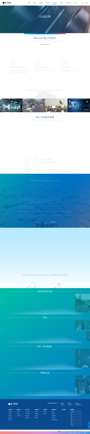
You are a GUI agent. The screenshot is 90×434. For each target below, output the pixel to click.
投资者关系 (68, 2)
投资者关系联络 (54, 419)
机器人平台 (27, 415)
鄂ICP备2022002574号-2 (64, 431)
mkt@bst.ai (70, 404)
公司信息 (35, 2)
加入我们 (75, 2)
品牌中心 (44, 413)
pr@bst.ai (63, 404)
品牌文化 (10, 415)
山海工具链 (19, 415)
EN (82, 2)
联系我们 (72, 409)
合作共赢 (10, 417)
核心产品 (48, 2)
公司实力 (10, 413)
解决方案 (55, 2)
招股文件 (53, 411)
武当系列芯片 (27, 413)
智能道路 (36, 413)
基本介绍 (10, 411)
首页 (29, 2)
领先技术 (41, 2)
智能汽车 (36, 411)
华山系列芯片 (27, 411)
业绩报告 (53, 413)
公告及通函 (54, 415)
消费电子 (36, 417)
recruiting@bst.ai (78, 404)
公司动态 (61, 2)
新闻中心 (44, 411)
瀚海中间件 (27, 417)
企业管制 (53, 417)
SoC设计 (18, 413)
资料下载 (10, 419)
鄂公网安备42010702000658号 (76, 431)
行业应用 (36, 415)
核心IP (18, 411)
